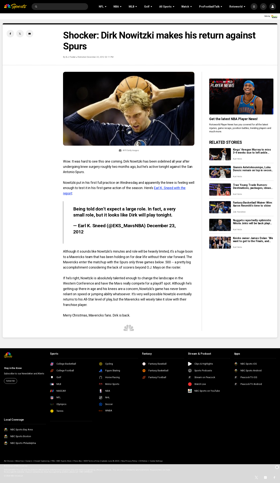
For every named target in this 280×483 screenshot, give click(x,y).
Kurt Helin (237, 159)
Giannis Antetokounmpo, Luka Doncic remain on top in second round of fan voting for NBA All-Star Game (253, 169)
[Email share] (29, 33)
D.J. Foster (71, 57)
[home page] (15, 6)
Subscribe (10, 381)
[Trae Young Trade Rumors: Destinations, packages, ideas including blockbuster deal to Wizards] (220, 189)
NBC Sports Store (64, 461)
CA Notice (143, 461)
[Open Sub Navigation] (106, 6)
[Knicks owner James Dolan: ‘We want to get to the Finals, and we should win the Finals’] (220, 243)
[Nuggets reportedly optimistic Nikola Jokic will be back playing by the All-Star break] (220, 225)
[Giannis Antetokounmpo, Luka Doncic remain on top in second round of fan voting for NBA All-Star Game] (220, 172)
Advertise (19, 461)
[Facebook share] (10, 33)
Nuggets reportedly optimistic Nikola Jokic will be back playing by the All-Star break (253, 222)
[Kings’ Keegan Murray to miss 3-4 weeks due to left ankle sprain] (220, 154)
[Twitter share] (20, 33)
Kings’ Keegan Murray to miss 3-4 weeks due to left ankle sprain (252, 151)
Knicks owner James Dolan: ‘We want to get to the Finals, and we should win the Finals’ (253, 240)
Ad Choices (9, 461)
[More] (254, 6)
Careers (28, 461)
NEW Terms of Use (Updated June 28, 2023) (102, 461)
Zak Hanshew (239, 212)
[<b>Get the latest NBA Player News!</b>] (241, 97)
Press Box (77, 461)
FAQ (53, 461)
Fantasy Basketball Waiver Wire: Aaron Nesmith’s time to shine (253, 204)
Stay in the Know (13, 368)
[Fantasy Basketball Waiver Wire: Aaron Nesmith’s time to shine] (220, 207)
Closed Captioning (41, 461)
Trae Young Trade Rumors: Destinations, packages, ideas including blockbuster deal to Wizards (252, 186)
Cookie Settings (156, 461)
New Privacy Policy (129, 461)
